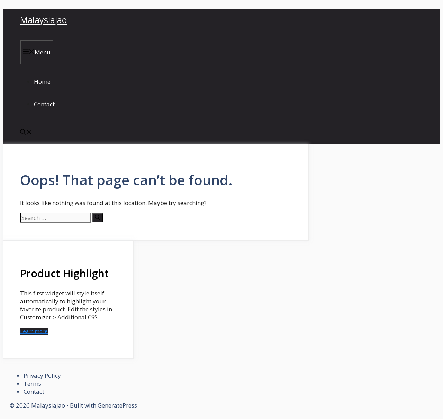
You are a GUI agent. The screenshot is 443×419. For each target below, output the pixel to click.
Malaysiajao (43, 20)
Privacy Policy (42, 376)
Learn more (34, 331)
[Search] (97, 217)
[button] (26, 132)
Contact (44, 104)
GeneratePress (117, 405)
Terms (32, 383)
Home (42, 82)
